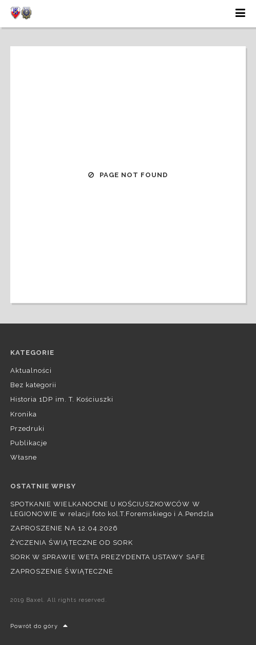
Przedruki (27, 428)
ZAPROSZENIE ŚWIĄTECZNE (61, 571)
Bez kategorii (33, 385)
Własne (23, 457)
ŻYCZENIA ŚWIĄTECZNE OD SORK (71, 542)
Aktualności (31, 370)
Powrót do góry (39, 626)
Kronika (23, 414)
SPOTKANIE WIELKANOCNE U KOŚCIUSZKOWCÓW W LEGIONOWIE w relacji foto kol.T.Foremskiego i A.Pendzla (112, 508)
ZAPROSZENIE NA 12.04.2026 (64, 528)
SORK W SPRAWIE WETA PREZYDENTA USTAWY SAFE (107, 557)
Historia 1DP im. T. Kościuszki (61, 399)
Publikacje (28, 443)
